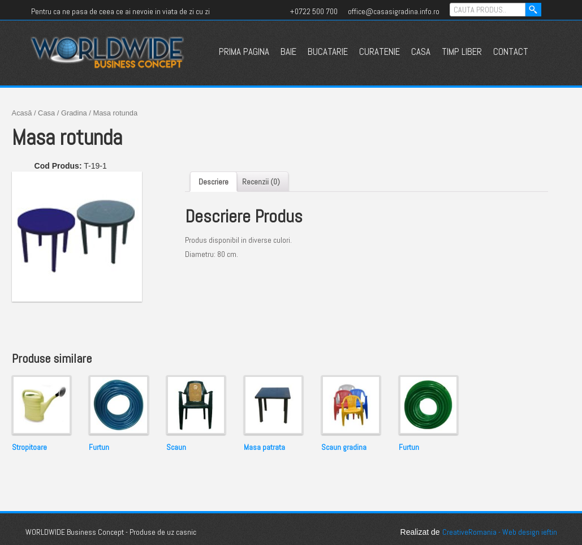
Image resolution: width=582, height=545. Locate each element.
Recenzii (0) (261, 182)
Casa (420, 51)
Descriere (214, 182)
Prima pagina (244, 51)
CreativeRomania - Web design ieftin (499, 532)
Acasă (22, 113)
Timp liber (462, 51)
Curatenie (379, 51)
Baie (288, 51)
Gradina (74, 113)
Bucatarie (328, 51)
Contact (510, 51)
